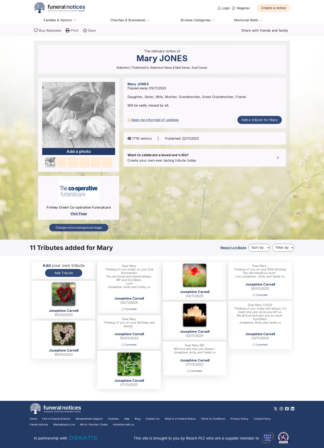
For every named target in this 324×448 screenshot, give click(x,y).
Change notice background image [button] (79, 227)
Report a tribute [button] (233, 248)
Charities (113, 418)
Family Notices (39, 424)
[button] (273, 8)
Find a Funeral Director (56, 418)
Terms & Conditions (213, 418)
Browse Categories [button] (198, 20)
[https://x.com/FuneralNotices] (276, 408)
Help (127, 418)
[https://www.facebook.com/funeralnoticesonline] (287, 408)
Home (33, 418)
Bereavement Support (89, 418)
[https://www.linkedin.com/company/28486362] (292, 408)
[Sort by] (259, 248)
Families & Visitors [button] (60, 20)
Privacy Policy (239, 418)
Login (224, 8)
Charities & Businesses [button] (130, 20)
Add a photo (79, 151)
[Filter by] (283, 248)
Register (241, 8)
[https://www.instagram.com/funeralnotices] (281, 408)
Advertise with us (123, 424)
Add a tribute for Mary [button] (260, 120)
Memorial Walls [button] (248, 20)
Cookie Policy (262, 418)
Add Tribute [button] (63, 273)
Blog (137, 418)
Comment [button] (129, 309)
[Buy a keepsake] (47, 30)
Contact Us (152, 418)
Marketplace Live (64, 424)
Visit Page (78, 213)
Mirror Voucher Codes (94, 424)
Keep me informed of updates (153, 120)
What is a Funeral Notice (180, 418)
